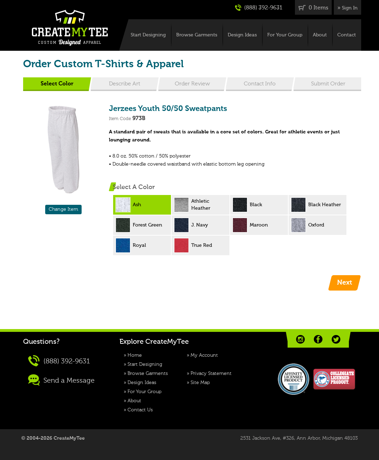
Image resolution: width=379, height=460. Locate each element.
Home (135, 355)
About (320, 35)
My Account (204, 355)
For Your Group (284, 35)
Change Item (63, 209)
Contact (346, 35)
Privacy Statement (211, 373)
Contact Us (140, 409)
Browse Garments (196, 35)
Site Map (200, 382)
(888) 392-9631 (258, 8)
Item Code (120, 119)
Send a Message (61, 380)
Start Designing (148, 35)
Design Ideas (242, 35)
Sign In (350, 8)
